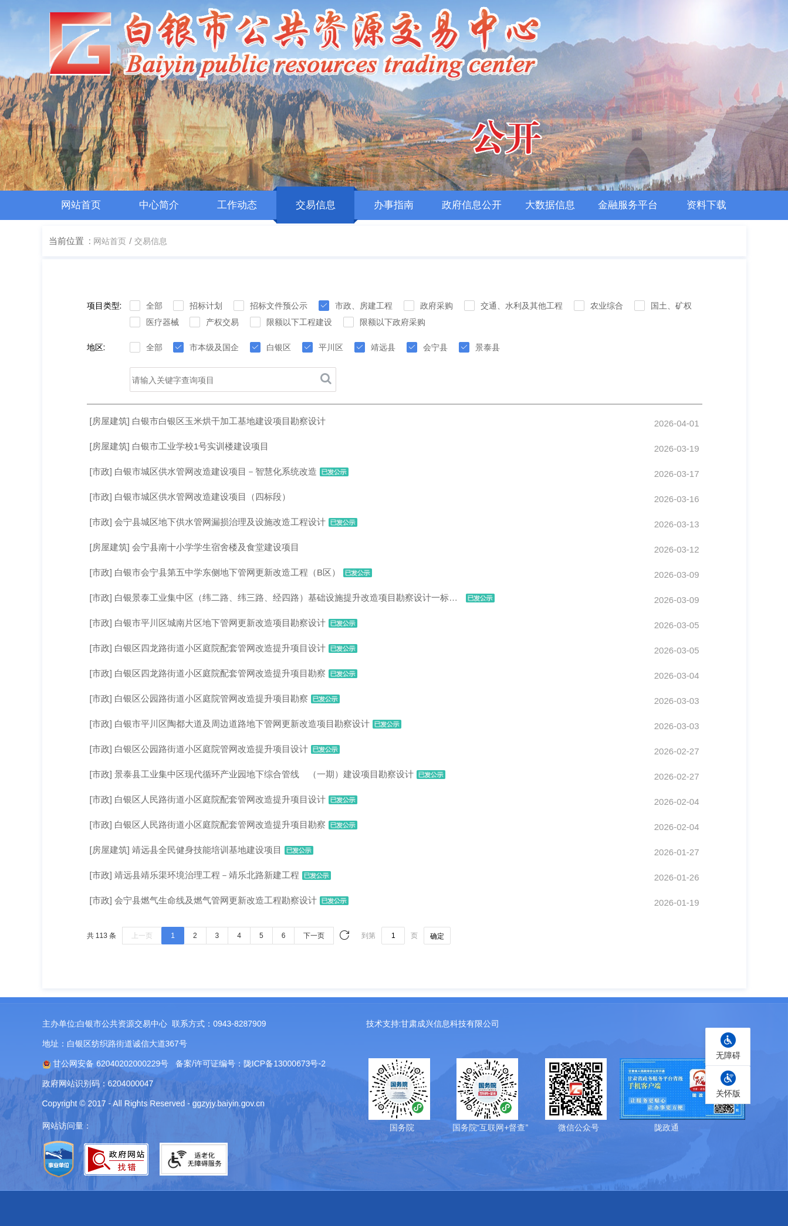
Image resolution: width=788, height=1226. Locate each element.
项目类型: (104, 305)
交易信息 (315, 205)
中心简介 (159, 205)
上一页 (142, 936)
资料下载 (706, 205)
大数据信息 (550, 205)
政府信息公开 (472, 205)
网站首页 (81, 205)
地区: (96, 347)
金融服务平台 (628, 205)
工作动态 (237, 205)
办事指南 (394, 205)
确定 (437, 936)
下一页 (313, 936)
